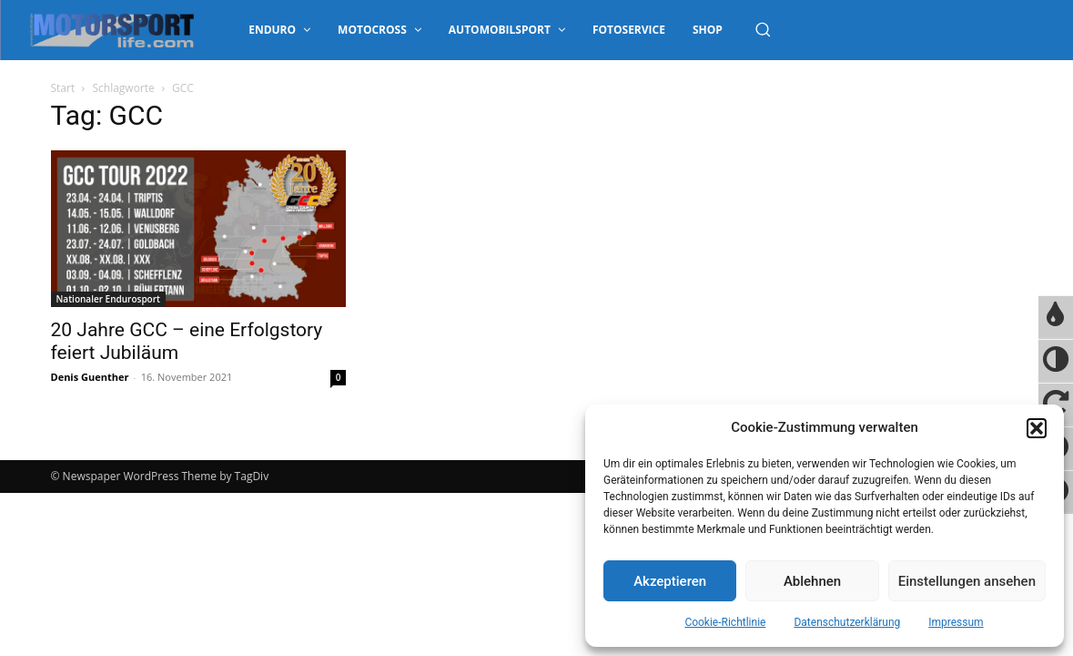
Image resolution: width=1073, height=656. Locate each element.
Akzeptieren (669, 581)
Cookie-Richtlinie (724, 622)
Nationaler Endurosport (108, 298)
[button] (1036, 428)
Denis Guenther (90, 377)
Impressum (955, 622)
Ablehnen (812, 581)
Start (63, 88)
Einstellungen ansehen (967, 581)
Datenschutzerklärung (847, 622)
